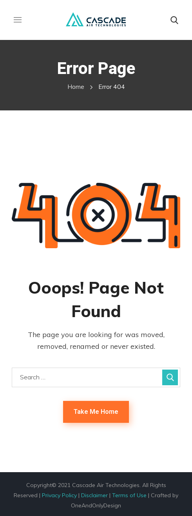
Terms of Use (129, 495)
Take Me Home (96, 411)
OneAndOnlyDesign (96, 505)
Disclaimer (94, 495)
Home (75, 86)
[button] (174, 20)
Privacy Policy (59, 495)
